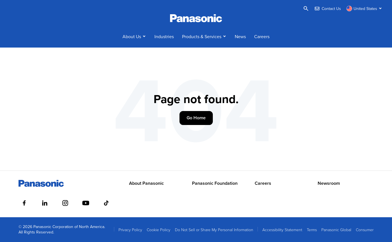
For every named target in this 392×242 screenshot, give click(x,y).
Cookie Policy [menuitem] (158, 229)
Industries (164, 36)
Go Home (196, 117)
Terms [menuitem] (312, 229)
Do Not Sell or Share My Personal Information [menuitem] (214, 229)
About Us (131, 36)
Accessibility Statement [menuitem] (282, 229)
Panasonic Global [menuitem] (336, 229)
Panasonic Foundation (215, 183)
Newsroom (329, 183)
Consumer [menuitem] (364, 229)
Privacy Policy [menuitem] (130, 229)
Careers (262, 36)
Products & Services (201, 36)
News (240, 36)
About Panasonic (146, 183)
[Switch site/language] (364, 8)
